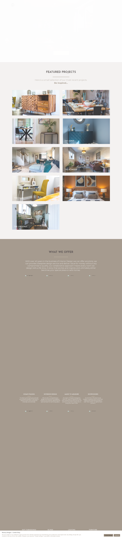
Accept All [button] (117, 535)
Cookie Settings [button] (108, 535)
